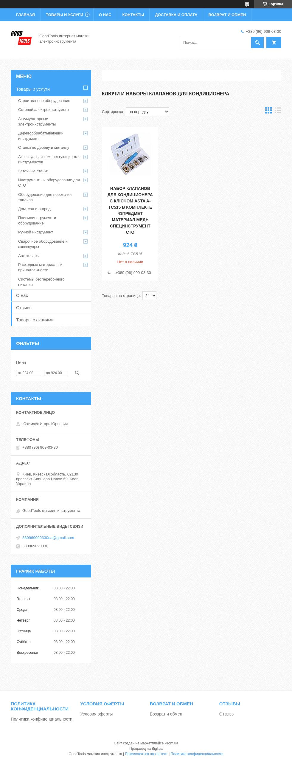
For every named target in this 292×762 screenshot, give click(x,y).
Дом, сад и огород (34, 209)
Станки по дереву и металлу (43, 147)
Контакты (133, 15)
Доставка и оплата (176, 15)
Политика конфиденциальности (41, 719)
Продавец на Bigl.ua (146, 748)
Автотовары (29, 255)
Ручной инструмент (35, 232)
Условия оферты (96, 714)
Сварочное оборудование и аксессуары (43, 244)
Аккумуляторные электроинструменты (37, 121)
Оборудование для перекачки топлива (45, 197)
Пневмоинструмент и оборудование (37, 220)
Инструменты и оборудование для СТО (49, 183)
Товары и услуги (64, 15)
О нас (105, 15)
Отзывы (24, 307)
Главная (25, 15)
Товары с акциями (35, 319)
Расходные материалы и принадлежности (40, 267)
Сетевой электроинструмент (43, 109)
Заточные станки (33, 171)
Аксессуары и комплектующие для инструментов (49, 159)
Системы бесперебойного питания (41, 282)
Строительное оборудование (44, 100)
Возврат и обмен (227, 15)
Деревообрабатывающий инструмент (40, 136)
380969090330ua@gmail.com (48, 537)
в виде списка (278, 111)
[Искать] (257, 42)
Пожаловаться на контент (146, 754)
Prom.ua (171, 743)
